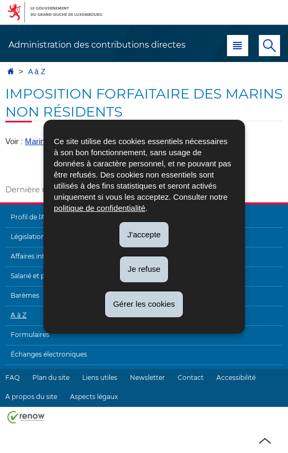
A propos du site (31, 397)
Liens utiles (99, 377)
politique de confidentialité (99, 207)
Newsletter (147, 377)
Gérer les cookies (144, 303)
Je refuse (144, 268)
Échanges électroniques (49, 354)
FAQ (12, 377)
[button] (237, 45)
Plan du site (50, 377)
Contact (191, 377)
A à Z (37, 71)
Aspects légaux (94, 397)
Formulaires (30, 335)
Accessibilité (236, 377)
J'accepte (144, 233)
